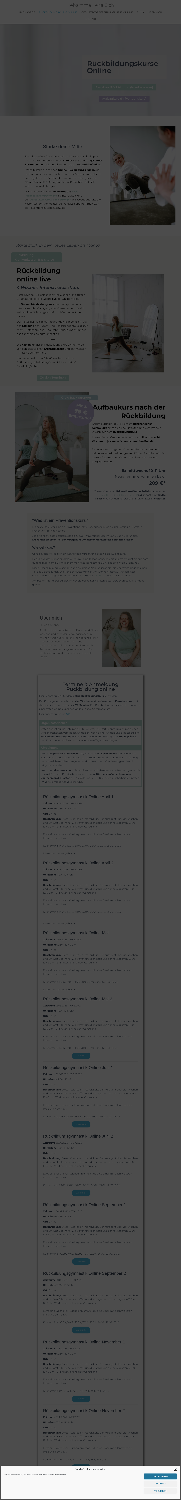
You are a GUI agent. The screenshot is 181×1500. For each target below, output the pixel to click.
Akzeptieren (160, 1476)
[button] (175, 1469)
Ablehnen (160, 1483)
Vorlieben (160, 1491)
